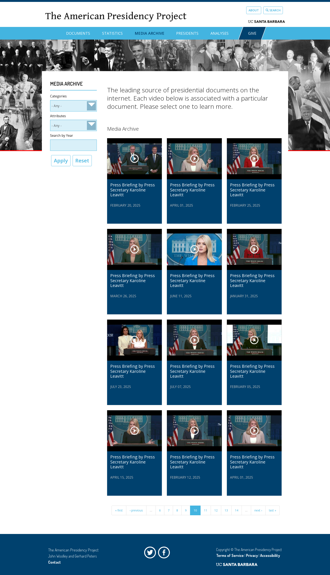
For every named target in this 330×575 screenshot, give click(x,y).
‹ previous (136, 510)
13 (226, 510)
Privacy (252, 555)
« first (119, 510)
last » (272, 510)
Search (273, 10)
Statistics (112, 33)
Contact (54, 562)
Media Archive (149, 33)
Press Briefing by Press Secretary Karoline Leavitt (132, 190)
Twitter (151, 553)
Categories (58, 96)
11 (205, 510)
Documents (78, 33)
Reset (82, 160)
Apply (61, 160)
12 (216, 510)
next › (258, 510)
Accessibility (270, 555)
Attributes (58, 116)
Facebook (165, 553)
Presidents (187, 33)
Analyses (219, 33)
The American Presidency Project (115, 16)
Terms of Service (230, 555)
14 (236, 510)
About (254, 10)
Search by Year (61, 135)
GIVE (252, 33)
